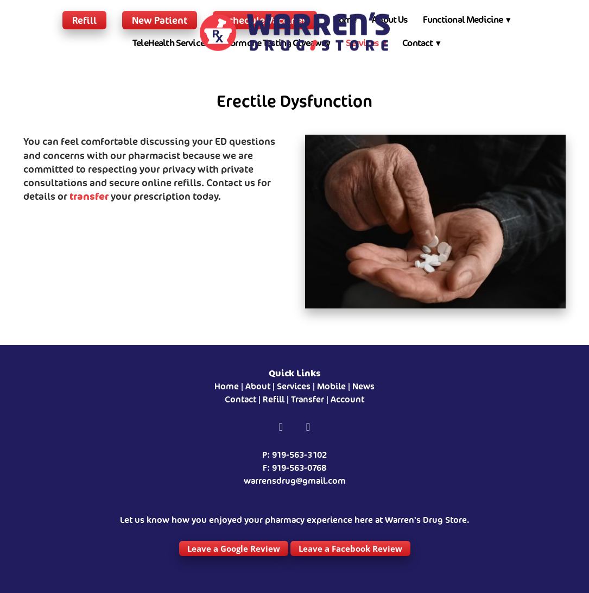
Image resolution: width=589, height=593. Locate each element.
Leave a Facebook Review (350, 548)
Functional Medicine (467, 20)
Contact (421, 43)
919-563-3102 (299, 454)
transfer (89, 196)
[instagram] (308, 427)
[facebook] (281, 427)
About (257, 386)
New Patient (159, 20)
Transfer (307, 399)
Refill (84, 20)
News (363, 386)
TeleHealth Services (170, 43)
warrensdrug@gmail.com (295, 481)
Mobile (331, 386)
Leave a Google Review (233, 548)
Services (294, 386)
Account (347, 399)
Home (226, 386)
